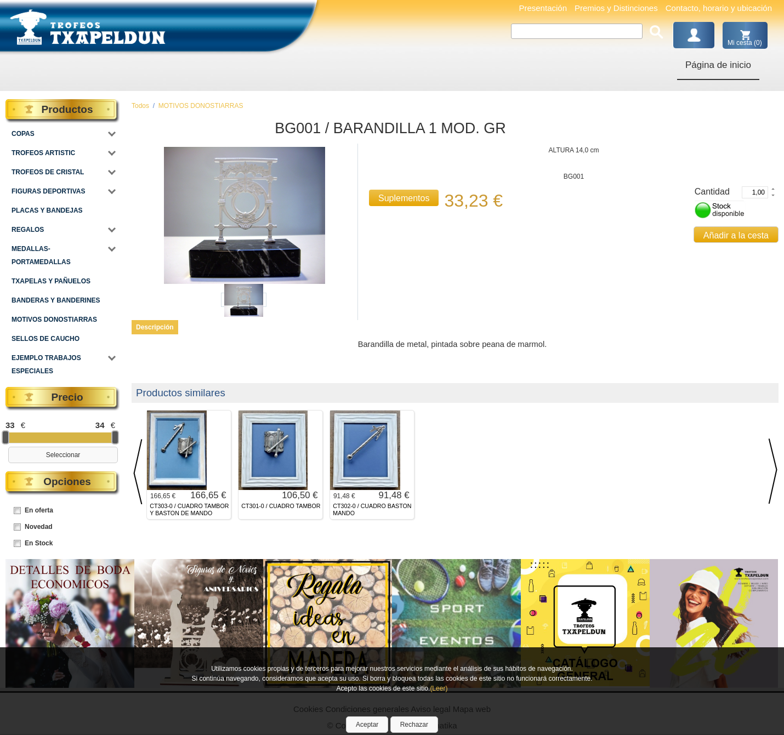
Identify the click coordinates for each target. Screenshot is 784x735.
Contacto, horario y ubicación (719, 8)
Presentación (543, 8)
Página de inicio (718, 65)
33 (10, 425)
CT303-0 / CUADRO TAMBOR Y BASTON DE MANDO (189, 509)
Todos (140, 106)
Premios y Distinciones (616, 8)
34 (100, 425)
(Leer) (438, 688)
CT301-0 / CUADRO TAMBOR (280, 506)
